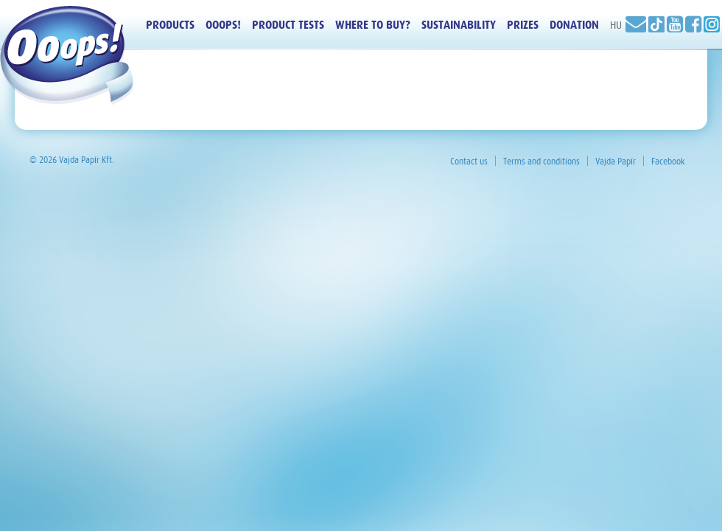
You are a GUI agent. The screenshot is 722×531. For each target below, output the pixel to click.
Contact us (469, 161)
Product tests (288, 25)
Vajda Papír (615, 161)
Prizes (523, 25)
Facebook (668, 161)
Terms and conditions (541, 161)
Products (170, 25)
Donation (574, 25)
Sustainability (458, 25)
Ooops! (223, 25)
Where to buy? (372, 25)
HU (616, 25)
